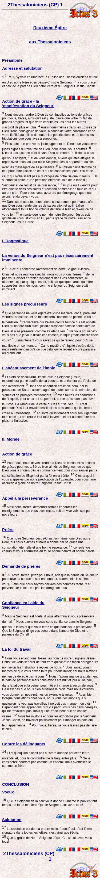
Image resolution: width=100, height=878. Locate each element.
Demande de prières (21, 566)
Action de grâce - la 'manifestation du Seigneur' (28, 103)
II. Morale (10, 439)
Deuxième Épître (50, 28)
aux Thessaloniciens (50, 42)
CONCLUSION (15, 784)
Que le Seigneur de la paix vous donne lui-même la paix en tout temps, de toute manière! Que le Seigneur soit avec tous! (49, 803)
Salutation (12, 819)
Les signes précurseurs (24, 304)
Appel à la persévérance (25, 498)
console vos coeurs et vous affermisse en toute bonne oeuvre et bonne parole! (48, 549)
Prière (8, 529)
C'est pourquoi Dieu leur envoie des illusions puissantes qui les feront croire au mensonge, (47, 408)
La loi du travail (16, 649)
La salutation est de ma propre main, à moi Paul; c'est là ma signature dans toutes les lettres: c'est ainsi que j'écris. (47, 832)
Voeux (8, 792)
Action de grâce (17, 454)
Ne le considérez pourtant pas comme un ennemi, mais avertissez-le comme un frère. (46, 762)
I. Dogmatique (15, 241)
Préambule (12, 60)
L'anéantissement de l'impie (28, 368)
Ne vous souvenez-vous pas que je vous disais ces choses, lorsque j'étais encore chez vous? (50, 335)
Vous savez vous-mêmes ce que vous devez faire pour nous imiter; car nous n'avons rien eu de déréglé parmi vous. (49, 672)
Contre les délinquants (23, 744)
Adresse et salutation (22, 68)
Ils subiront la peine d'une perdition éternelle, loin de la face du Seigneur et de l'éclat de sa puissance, (50, 180)
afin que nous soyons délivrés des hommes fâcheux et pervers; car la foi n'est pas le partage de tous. (46, 586)
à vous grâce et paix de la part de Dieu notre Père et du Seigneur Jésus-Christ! (49, 84)
